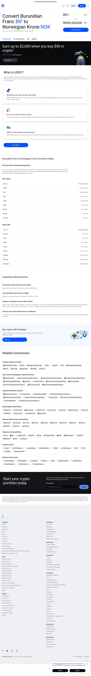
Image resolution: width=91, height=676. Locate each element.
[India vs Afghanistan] (9, 401)
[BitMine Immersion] (62, 461)
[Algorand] (55, 365)
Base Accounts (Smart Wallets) (55, 585)
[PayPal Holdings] (21, 461)
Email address (50, 483)
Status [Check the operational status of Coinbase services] (4, 615)
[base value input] (75, 14)
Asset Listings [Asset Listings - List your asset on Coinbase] (50, 544)
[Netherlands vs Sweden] (39, 394)
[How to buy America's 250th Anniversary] (27, 378)
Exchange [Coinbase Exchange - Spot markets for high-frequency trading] (49, 562)
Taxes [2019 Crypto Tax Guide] (4, 590)
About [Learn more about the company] (4, 524)
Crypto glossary (7, 573)
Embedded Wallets (52, 582)
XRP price (49, 633)
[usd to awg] (16, 423)
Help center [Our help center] (5, 596)
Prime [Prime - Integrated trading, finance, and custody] (48, 557)
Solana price (50, 631)
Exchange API (50, 613)
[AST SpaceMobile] (8, 461)
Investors (5, 539)
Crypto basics (6, 568)
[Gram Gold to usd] (30, 413)
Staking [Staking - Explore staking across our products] (48, 560)
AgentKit (49, 606)
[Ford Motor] (6, 451)
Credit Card (49, 534)
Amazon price (50, 646)
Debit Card (49, 536)
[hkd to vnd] (63, 423)
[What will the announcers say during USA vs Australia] (34, 397)
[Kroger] (52, 461)
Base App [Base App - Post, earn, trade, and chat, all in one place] (49, 527)
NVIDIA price (50, 639)
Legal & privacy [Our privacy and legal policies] (6, 543)
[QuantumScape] (30, 448)
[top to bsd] (44, 423)
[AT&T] (83, 448)
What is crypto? (6, 580)
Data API (49, 599)
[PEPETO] (31, 435)
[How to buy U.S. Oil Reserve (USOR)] (56, 381)
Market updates (7, 576)
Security (4, 536)
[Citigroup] (44, 461)
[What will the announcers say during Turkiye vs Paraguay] (60, 394)
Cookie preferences (8, 548)
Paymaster (49, 594)
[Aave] (5, 435)
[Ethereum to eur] (73, 410)
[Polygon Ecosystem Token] (34, 365)
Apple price (49, 642)
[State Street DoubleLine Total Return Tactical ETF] (38, 464)
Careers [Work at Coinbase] (4, 527)
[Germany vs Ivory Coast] (10, 394)
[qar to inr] (82, 423)
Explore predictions (52, 539)
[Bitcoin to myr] (17, 413)
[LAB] (12, 435)
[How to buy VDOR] (8, 378)
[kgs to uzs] (6, 426)
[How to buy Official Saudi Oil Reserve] (51, 378)
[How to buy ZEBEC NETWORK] (11, 381)
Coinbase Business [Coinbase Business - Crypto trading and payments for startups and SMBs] (52, 547)
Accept (77, 670)
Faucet (48, 611)
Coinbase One (50, 529)
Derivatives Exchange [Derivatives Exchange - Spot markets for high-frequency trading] (52, 567)
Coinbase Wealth (51, 531)
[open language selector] (67, 6)
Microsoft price (51, 644)
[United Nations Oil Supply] (74, 365)
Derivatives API (51, 621)
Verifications (50, 601)
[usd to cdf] (16, 426)
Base (47, 577)
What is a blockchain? (8, 583)
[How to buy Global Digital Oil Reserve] (53, 385)
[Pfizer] (76, 448)
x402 (47, 589)
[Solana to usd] (29, 410)
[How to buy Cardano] (34, 385)
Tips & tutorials (6, 571)
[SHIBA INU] (6, 439)
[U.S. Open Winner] (25, 394)
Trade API (49, 592)
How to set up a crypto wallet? (11, 585)
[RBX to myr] (6, 413)
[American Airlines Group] (19, 451)
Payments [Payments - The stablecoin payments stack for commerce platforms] (49, 549)
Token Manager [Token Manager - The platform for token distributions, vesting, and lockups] (51, 552)
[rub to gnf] (25, 426)
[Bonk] (47, 365)
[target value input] (75, 22)
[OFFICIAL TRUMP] (49, 435)
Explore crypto (6, 559)
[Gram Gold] (79, 435)
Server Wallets (51, 580)
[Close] (87, 664)
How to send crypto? (8, 588)
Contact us (5, 598)
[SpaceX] (5, 448)
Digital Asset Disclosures (9, 553)
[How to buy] (26, 381)
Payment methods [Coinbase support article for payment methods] (7, 608)
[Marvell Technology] (44, 448)
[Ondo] (39, 435)
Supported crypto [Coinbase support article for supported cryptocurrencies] (7, 612)
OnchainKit (49, 597)
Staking (48, 609)
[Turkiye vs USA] (52, 397)
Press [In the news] (4, 534)
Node (48, 604)
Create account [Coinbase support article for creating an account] (6, 600)
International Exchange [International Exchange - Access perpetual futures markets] (53, 564)
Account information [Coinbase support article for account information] (8, 605)
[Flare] (15, 439)
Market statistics (7, 564)
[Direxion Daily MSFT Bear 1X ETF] (9, 464)
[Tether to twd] (18, 410)
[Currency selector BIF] (86, 15)
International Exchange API (54, 616)
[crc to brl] (26, 423)
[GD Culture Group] (65, 448)
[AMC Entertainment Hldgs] (17, 448)
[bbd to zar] (72, 423)
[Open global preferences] (73, 657)
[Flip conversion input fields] (75, 18)
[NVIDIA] (54, 448)
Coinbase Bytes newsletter (10, 566)
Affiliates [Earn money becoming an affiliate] (5, 529)
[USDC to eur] (7, 410)
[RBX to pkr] (61, 410)
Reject (60, 670)
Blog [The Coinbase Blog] (3, 531)
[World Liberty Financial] (10, 365)
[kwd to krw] (6, 423)
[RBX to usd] (84, 410)
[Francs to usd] (51, 410)
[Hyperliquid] (24, 369)
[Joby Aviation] (33, 461)
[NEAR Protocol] (68, 435)
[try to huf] (35, 423)
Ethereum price (51, 629)
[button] (88, 6)
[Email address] (62, 487)
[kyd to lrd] (53, 423)
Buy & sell (49, 524)
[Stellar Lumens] (21, 435)
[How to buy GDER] (73, 381)
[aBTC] (59, 435)
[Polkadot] (34, 369)
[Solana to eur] (42, 413)
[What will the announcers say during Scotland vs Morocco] (29, 401)
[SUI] (62, 365)
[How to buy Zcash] (38, 381)
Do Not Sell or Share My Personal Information (16, 551)
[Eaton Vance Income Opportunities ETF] (23, 464)
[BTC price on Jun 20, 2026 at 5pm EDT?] (70, 397)
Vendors (4, 541)
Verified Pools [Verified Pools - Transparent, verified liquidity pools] (50, 569)
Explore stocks (6, 561)
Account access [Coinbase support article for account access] (7, 610)
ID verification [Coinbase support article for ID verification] (6, 603)
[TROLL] (5, 369)
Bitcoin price (50, 626)
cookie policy (59, 663)
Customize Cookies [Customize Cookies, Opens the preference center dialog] (80, 665)
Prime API (49, 618)
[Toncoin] (42, 369)
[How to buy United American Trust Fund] (14, 385)
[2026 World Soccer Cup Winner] (12, 397)
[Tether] (22, 365)
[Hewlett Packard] (76, 461)
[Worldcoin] (23, 439)
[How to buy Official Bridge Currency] (74, 378)
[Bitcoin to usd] (40, 410)
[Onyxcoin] (14, 369)
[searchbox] (86, 15)
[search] (63, 6)
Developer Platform (52, 575)
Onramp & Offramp (52, 587)
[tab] (6, 39)
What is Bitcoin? (7, 578)
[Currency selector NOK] (86, 23)
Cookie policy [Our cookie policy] (6, 546)
